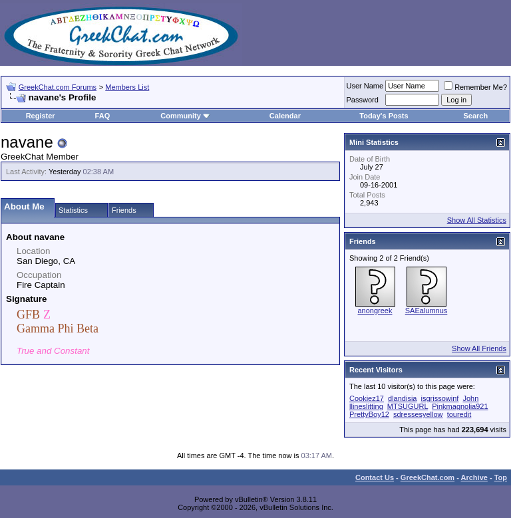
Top (500, 477)
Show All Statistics (476, 220)
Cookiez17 (366, 398)
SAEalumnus (426, 311)
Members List (127, 87)
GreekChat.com (427, 477)
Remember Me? (475, 87)
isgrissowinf (440, 398)
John (470, 398)
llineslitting (366, 406)
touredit (459, 414)
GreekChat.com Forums (57, 87)
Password (363, 100)
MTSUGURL (407, 406)
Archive (474, 477)
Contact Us (374, 477)
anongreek (375, 311)
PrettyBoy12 (369, 414)
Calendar (285, 116)
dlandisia (402, 398)
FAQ (102, 116)
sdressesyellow (418, 414)
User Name (365, 86)
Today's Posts (383, 116)
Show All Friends (479, 348)
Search (476, 116)
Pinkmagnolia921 (460, 406)
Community (185, 116)
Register (40, 116)
